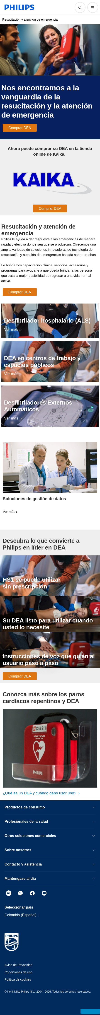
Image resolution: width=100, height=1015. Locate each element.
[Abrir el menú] (92, 7)
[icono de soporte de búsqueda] (80, 7)
